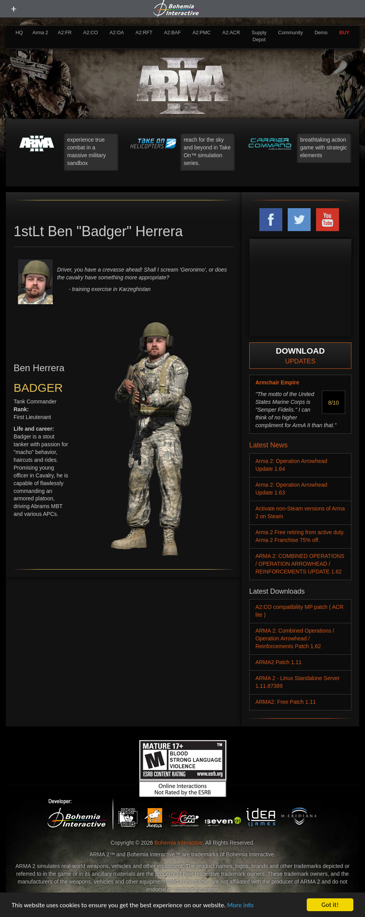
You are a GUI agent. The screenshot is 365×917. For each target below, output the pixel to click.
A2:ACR (231, 32)
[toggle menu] (13, 9)
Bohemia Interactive (179, 843)
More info (240, 905)
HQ (19, 32)
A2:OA (117, 32)
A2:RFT (144, 32)
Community (290, 32)
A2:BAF (172, 32)
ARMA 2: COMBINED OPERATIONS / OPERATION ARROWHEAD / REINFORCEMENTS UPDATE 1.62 (299, 564)
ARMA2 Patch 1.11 (278, 662)
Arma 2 (41, 32)
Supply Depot (259, 36)
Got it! (330, 905)
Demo (321, 32)
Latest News (268, 445)
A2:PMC (202, 32)
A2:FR (65, 32)
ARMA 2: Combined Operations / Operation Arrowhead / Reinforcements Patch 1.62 (294, 638)
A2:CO (90, 32)
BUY (344, 32)
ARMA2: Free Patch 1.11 (285, 702)
